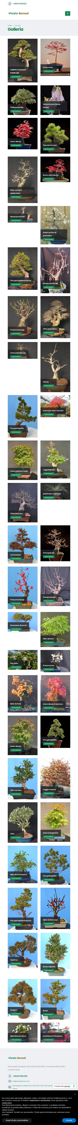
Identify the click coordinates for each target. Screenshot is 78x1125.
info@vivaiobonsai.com (21, 1081)
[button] (75, 1094)
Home (10, 26)
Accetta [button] (69, 1120)
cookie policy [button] (7, 1103)
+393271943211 (20, 3)
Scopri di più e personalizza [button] (17, 1120)
